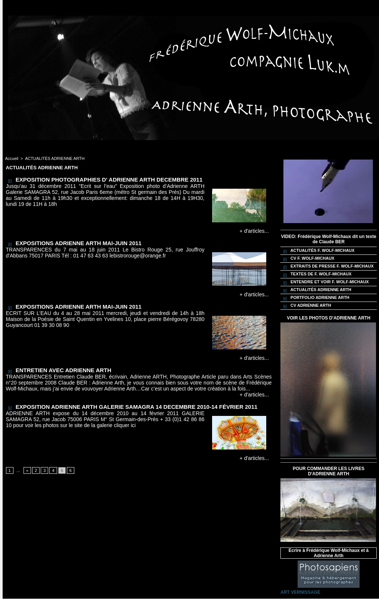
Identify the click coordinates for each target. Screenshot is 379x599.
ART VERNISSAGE (300, 592)
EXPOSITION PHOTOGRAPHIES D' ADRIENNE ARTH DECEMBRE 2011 (109, 179)
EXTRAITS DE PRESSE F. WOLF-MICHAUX (327, 266)
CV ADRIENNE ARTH (306, 306)
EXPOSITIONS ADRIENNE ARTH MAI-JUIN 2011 (79, 243)
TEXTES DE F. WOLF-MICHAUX (316, 274)
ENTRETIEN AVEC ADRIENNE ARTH (63, 370)
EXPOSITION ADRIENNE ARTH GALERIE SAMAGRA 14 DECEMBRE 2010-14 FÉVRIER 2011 (137, 407)
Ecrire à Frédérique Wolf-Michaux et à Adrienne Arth (329, 553)
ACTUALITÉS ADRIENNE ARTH (54, 158)
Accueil (11, 158)
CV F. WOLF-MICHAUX (307, 259)
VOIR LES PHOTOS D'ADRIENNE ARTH (328, 318)
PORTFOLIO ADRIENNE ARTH (315, 298)
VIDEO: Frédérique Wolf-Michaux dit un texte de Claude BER (328, 239)
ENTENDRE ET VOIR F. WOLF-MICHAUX (325, 282)
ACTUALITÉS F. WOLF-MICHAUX (317, 251)
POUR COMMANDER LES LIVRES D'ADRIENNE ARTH (328, 471)
